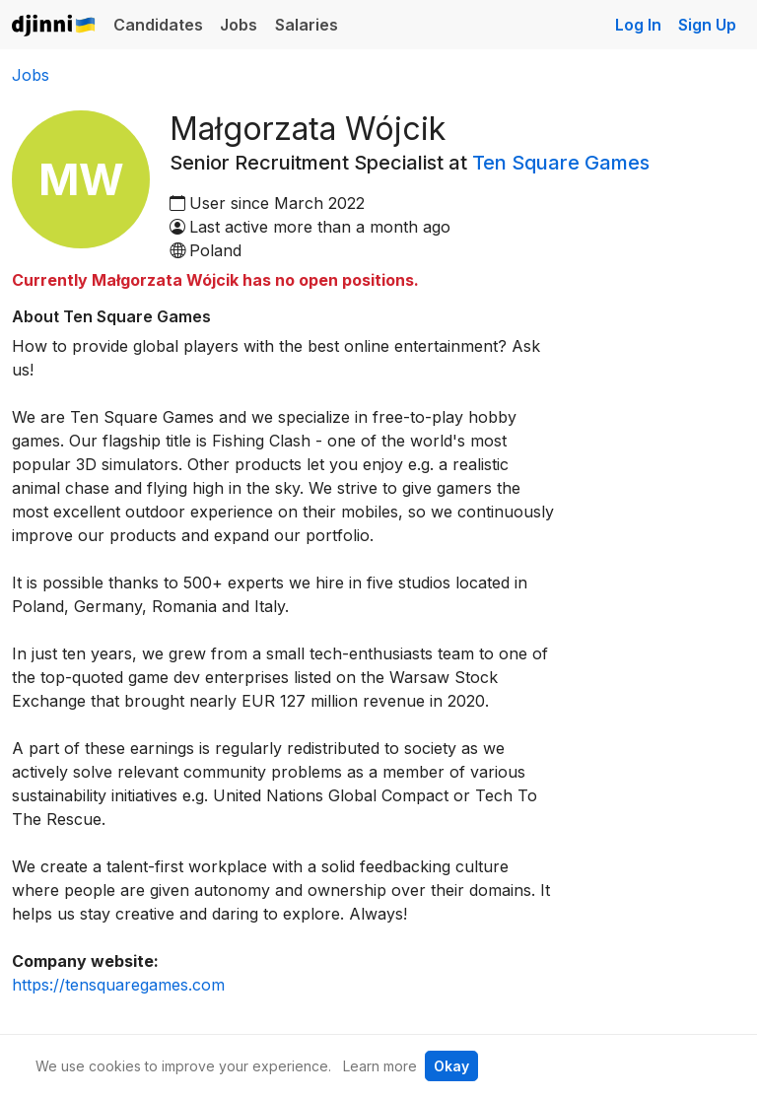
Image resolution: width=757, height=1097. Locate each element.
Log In (638, 24)
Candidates (158, 24)
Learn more (380, 1066)
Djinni (54, 26)
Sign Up (707, 24)
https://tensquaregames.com (118, 984)
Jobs (238, 24)
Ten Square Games (561, 162)
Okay (451, 1066)
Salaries (306, 24)
